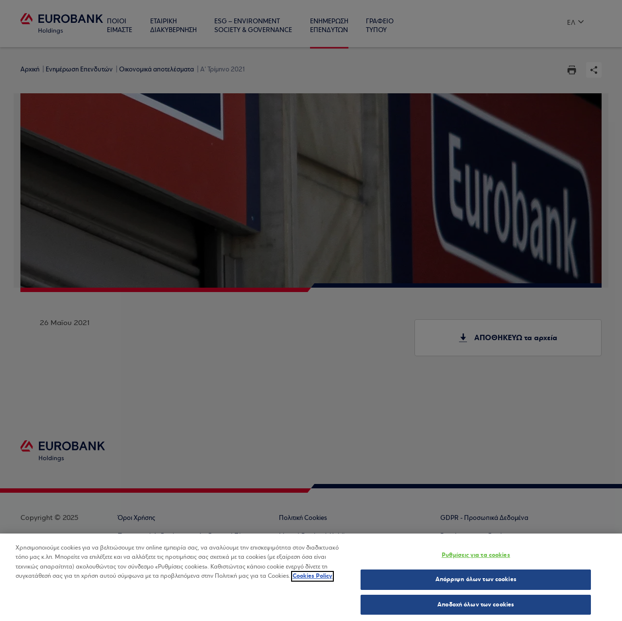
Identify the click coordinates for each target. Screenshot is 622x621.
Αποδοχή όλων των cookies (475, 608)
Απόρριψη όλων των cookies (476, 583)
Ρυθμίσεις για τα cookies (476, 559)
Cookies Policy (312, 580)
